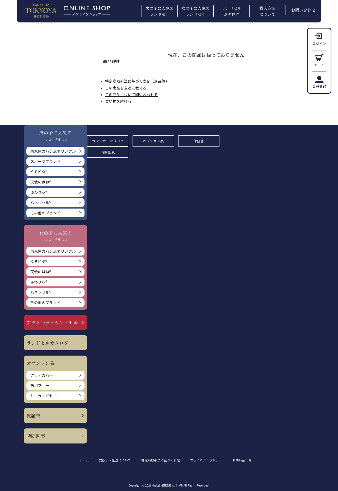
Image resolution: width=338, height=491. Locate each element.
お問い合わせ (303, 10)
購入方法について (267, 11)
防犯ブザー (39, 385)
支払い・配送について (116, 460)
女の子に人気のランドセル (195, 11)
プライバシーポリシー (208, 460)
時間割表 (35, 436)
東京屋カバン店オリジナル (53, 151)
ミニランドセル (43, 395)
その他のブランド (45, 212)
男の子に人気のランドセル (159, 11)
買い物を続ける (118, 101)
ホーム (84, 460)
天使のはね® (40, 182)
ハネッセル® (40, 202)
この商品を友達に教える (126, 88)
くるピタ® (38, 171)
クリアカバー (41, 375)
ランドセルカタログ (231, 11)
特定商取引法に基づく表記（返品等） (137, 81)
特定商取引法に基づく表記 (161, 460)
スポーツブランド (45, 161)
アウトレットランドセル (52, 322)
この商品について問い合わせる (131, 94)
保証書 (33, 415)
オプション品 (153, 140)
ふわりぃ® (38, 192)
